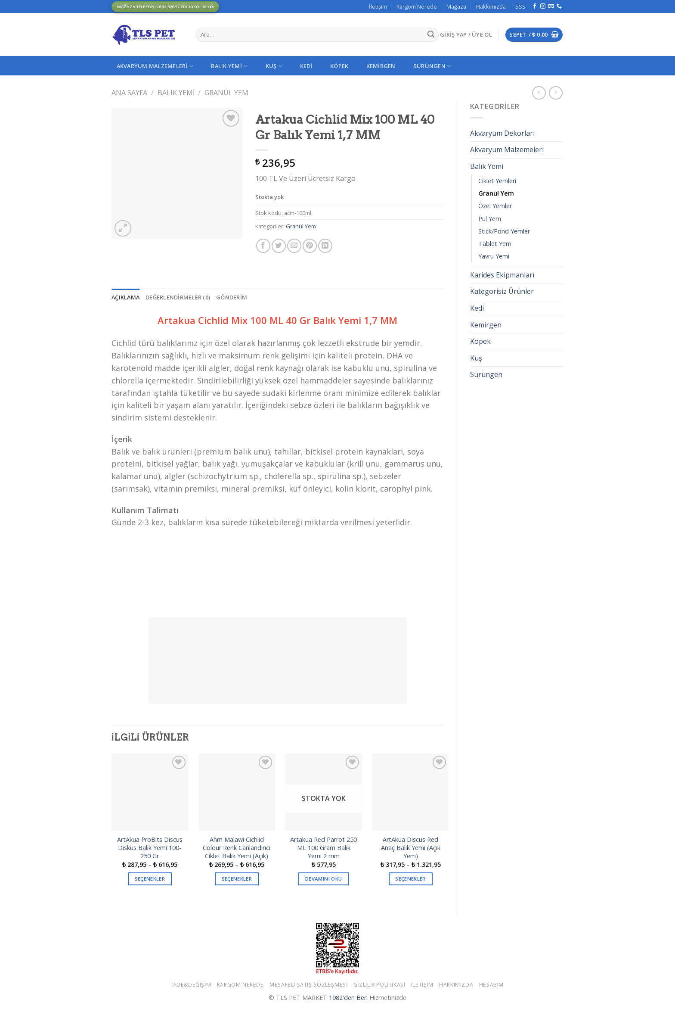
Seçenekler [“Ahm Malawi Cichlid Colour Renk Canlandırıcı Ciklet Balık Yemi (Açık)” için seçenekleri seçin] (237, 878)
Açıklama (125, 297)
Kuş (274, 66)
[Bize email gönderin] (551, 6)
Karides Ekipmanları (502, 275)
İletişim (378, 6)
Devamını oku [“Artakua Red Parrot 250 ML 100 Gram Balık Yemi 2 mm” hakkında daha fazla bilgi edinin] (323, 878)
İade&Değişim (191, 984)
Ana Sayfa (129, 92)
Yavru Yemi (493, 256)
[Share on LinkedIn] (325, 246)
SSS (520, 6)
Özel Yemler (495, 206)
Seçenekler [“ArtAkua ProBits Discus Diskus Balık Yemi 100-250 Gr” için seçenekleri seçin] (150, 878)
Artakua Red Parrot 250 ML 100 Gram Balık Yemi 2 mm (323, 848)
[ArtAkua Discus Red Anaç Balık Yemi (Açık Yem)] (410, 792)
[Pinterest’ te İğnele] (310, 246)
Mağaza (456, 6)
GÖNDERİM (231, 297)
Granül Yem (226, 92)
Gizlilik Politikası (379, 984)
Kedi (306, 66)
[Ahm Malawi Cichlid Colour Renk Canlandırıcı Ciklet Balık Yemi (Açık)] (236, 792)
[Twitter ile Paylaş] (279, 246)
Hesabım (491, 984)
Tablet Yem (494, 244)
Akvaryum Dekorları (502, 133)
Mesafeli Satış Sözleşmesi (308, 984)
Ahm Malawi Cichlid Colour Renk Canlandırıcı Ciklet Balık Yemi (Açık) (236, 848)
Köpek (339, 66)
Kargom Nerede (416, 6)
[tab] (125, 297)
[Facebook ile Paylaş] (263, 246)
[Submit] (431, 35)
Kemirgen (381, 66)
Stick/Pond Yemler (504, 231)
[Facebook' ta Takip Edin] (534, 6)
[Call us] (559, 6)
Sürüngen (432, 66)
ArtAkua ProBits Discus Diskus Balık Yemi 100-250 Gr (150, 848)
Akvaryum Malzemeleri (155, 66)
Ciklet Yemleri (497, 181)
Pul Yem (489, 219)
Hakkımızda (491, 6)
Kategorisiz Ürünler (502, 291)
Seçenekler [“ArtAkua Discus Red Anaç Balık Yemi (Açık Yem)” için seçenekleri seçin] (410, 878)
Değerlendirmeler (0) (178, 297)
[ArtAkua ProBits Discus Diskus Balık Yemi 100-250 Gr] (149, 792)
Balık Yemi (229, 66)
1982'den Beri (348, 997)
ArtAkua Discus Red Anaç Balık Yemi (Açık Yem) (410, 848)
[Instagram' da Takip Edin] (542, 6)
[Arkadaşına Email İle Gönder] (294, 246)
